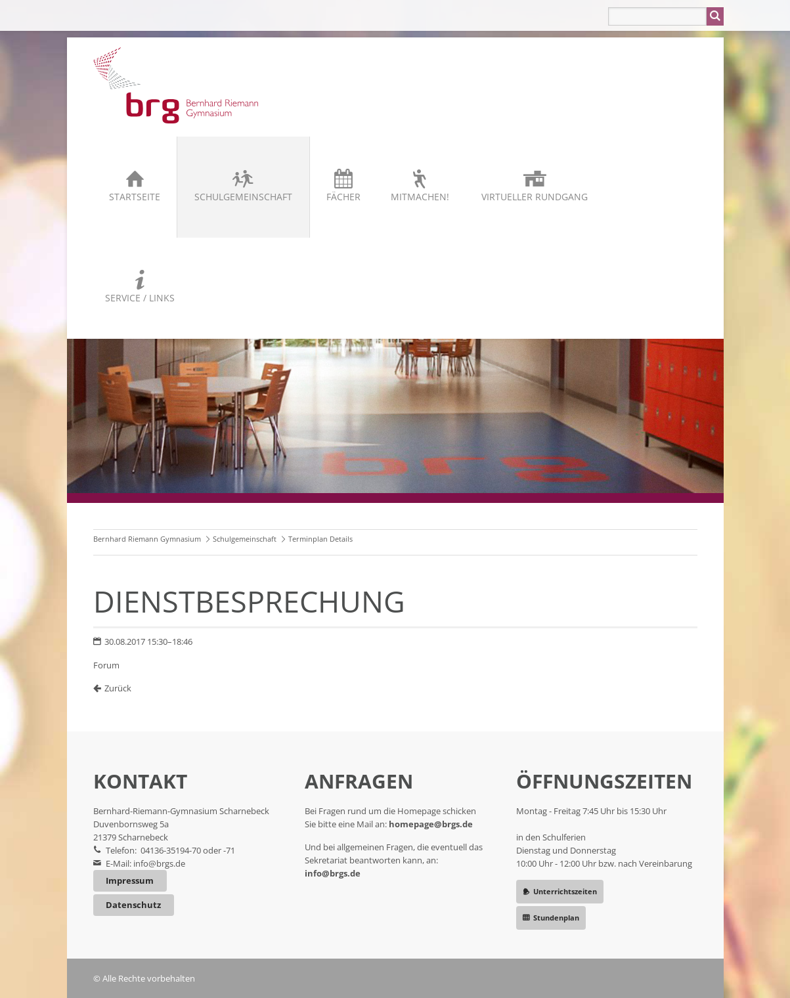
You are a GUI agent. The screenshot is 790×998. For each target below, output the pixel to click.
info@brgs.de (159, 863)
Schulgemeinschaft (243, 196)
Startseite (134, 196)
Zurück (117, 688)
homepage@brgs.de (431, 824)
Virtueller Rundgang (534, 196)
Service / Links (140, 298)
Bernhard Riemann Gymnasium (147, 539)
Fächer (343, 196)
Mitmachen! (420, 196)
